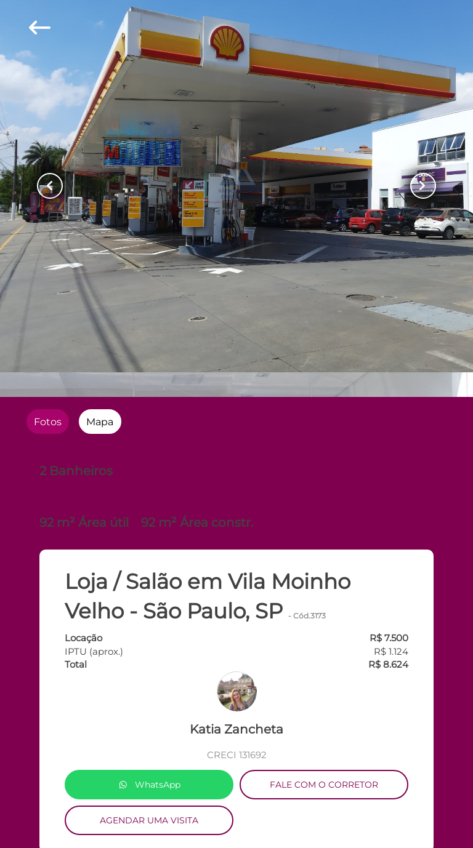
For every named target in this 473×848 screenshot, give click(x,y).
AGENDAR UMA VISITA (149, 820)
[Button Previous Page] (50, 186)
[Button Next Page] (423, 186)
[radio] (48, 421)
